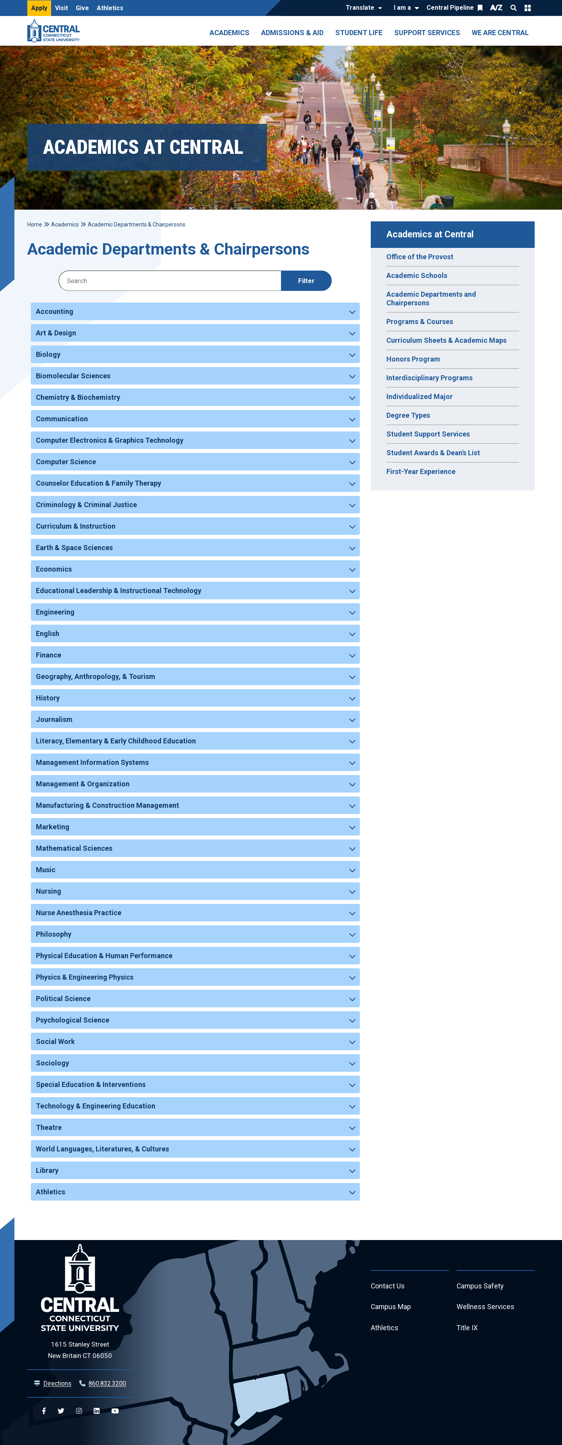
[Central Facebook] (44, 1411)
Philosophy (53, 934)
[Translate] (362, 8)
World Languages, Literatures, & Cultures (102, 1149)
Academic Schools (416, 275)
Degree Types (408, 415)
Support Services (427, 33)
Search (514, 8)
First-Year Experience (420, 471)
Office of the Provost (420, 257)
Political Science (63, 998)
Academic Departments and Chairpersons (431, 298)
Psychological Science (72, 1020)
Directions (57, 1383)
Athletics (110, 8)
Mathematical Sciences (74, 848)
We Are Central (500, 33)
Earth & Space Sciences (74, 547)
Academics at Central (430, 234)
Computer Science (66, 462)
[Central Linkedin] (97, 1411)
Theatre (49, 1127)
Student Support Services (428, 434)
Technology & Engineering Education (95, 1106)
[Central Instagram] (79, 1411)
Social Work (55, 1041)
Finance (48, 655)
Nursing (48, 891)
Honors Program (413, 359)
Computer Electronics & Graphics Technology (109, 440)
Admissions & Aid (292, 33)
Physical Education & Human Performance (104, 955)
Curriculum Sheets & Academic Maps (446, 340)
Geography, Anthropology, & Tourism (95, 676)
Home (34, 224)
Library (47, 1170)
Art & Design (56, 333)
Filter (306, 281)
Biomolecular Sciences (73, 376)
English (47, 633)
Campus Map (391, 1307)
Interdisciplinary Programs (429, 378)
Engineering (55, 612)
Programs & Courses (419, 321)
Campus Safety (481, 1286)
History (48, 698)
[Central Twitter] (61, 1411)
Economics (54, 569)
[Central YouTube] (115, 1411)
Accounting (54, 311)
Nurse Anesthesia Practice (78, 913)
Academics (229, 33)
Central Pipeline (450, 7)
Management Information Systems (92, 762)
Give (82, 8)
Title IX (467, 1328)
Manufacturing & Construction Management (107, 805)
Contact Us (388, 1286)
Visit (61, 8)
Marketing (52, 827)
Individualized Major (419, 396)
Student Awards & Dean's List (433, 453)
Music (45, 870)
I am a (402, 7)
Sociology (52, 1063)
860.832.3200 (107, 1383)
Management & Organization (83, 784)
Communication (62, 419)
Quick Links (528, 8)
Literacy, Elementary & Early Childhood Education (116, 741)
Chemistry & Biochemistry (78, 397)
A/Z (496, 7)
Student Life (358, 33)
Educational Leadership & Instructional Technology (118, 590)
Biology (48, 354)
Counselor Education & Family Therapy (98, 483)
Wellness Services (485, 1307)
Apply (39, 8)
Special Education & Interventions (91, 1084)
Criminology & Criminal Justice (86, 505)
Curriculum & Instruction (76, 526)
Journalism (54, 719)
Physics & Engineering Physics (84, 977)
